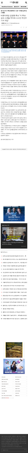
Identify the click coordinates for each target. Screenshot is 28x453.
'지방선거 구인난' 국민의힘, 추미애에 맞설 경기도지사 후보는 (12, 243)
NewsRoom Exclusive (7, 6)
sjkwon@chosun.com (15, 23)
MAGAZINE (23, 6)
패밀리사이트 (5, 450)
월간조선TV (16, 6)
